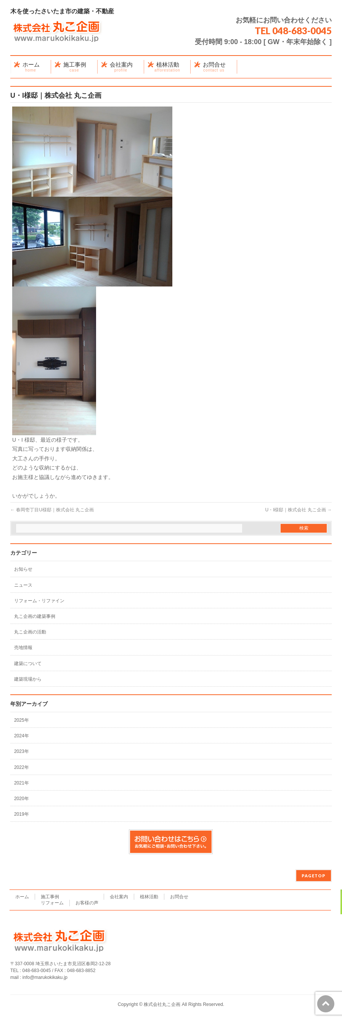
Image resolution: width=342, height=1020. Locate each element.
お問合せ (179, 896)
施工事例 (50, 896)
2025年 (21, 720)
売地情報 (23, 647)
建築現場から (28, 679)
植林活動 (149, 896)
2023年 (21, 751)
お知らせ (23, 569)
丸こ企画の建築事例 (34, 616)
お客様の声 (86, 902)
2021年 (21, 783)
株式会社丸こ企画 (162, 1004)
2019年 (21, 814)
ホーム (22, 896)
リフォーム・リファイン (39, 600)
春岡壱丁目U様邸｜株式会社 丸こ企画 (52, 509)
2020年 (21, 798)
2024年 (21, 735)
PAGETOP (314, 875)
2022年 (21, 767)
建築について (28, 663)
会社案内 (119, 896)
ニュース (23, 585)
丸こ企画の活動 (30, 632)
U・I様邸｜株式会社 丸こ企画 (298, 509)
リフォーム (52, 902)
